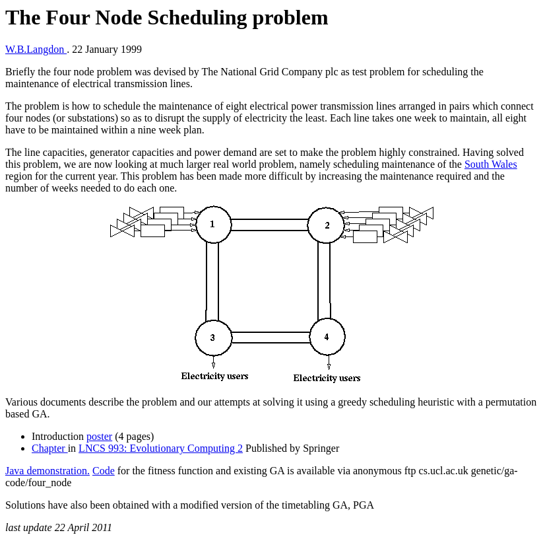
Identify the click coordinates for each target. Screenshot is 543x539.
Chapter (50, 448)
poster (99, 436)
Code (103, 470)
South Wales (490, 164)
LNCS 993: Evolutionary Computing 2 (161, 448)
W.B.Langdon (36, 49)
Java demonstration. (47, 470)
